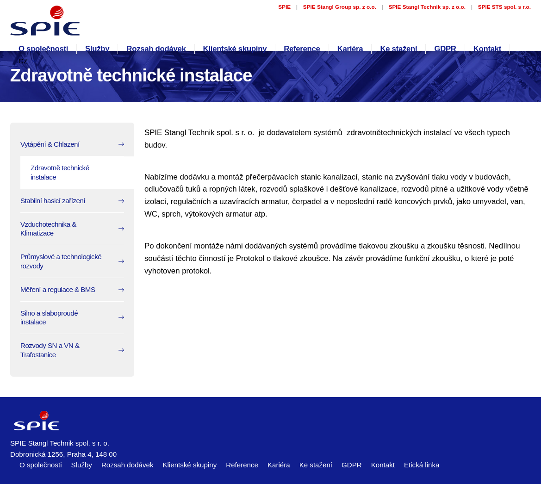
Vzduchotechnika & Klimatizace (48, 228)
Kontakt (487, 48)
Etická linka (421, 465)
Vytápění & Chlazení (50, 144)
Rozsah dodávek (156, 48)
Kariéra (350, 48)
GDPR (445, 48)
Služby (97, 48)
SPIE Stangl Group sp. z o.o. (339, 7)
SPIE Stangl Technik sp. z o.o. (427, 7)
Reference (302, 48)
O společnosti (43, 48)
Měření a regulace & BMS (57, 289)
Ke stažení (398, 48)
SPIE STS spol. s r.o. (504, 7)
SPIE (284, 7)
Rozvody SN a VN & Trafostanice (50, 350)
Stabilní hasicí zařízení (52, 201)
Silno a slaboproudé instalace (49, 317)
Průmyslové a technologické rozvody (60, 261)
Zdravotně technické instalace (60, 172)
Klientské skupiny (235, 48)
